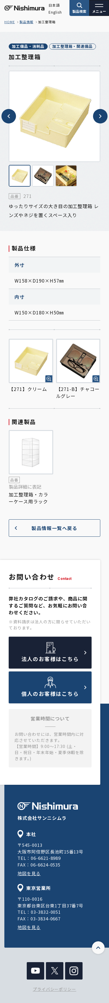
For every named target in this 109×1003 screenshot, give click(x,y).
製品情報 (26, 21)
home (9, 21)
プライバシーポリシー (54, 989)
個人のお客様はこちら (54, 691)
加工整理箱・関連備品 (72, 46)
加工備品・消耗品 (28, 46)
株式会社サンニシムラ (47, 811)
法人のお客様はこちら (54, 656)
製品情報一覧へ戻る (46, 528)
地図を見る (29, 873)
